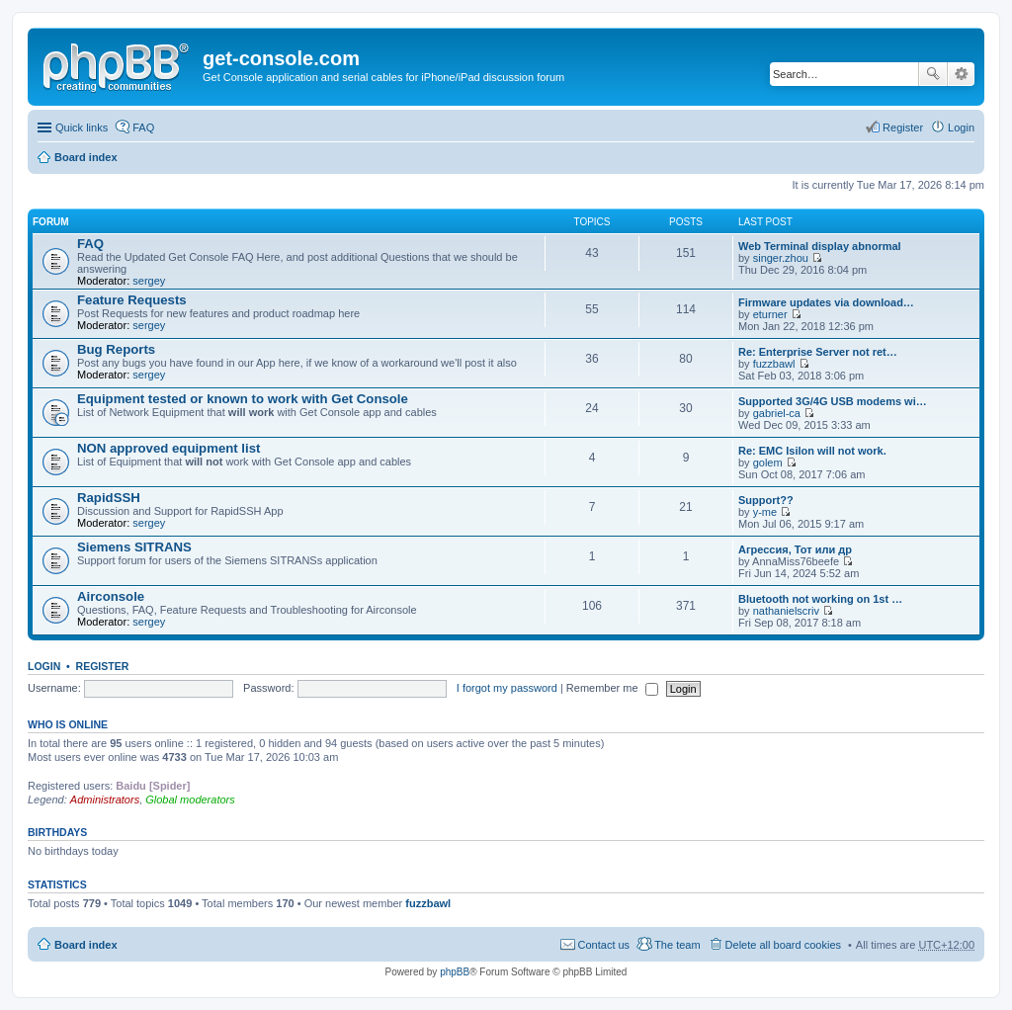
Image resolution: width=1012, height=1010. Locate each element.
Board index (86, 157)
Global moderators (190, 799)
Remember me (612, 688)
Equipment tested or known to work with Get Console (242, 398)
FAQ (90, 243)
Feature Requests (132, 300)
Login (44, 666)
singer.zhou (780, 258)
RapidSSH (108, 497)
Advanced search (961, 74)
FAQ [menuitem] (143, 127)
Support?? (766, 500)
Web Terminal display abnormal (819, 246)
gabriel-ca (777, 413)
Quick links (81, 127)
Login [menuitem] (961, 127)
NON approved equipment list (168, 448)
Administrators (104, 799)
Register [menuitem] (903, 127)
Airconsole (110, 596)
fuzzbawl (774, 364)
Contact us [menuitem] (604, 945)
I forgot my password (507, 688)
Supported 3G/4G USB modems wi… (832, 401)
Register (102, 666)
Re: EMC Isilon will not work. (812, 451)
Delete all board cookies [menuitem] (783, 945)
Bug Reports (116, 349)
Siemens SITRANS (134, 547)
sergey (148, 281)
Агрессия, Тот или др (795, 549)
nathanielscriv (786, 611)
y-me (765, 512)
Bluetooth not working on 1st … (820, 599)
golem (768, 462)
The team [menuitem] (677, 945)
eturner (770, 314)
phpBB (454, 972)
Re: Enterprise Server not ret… (817, 352)
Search (933, 74)
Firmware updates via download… (826, 302)
